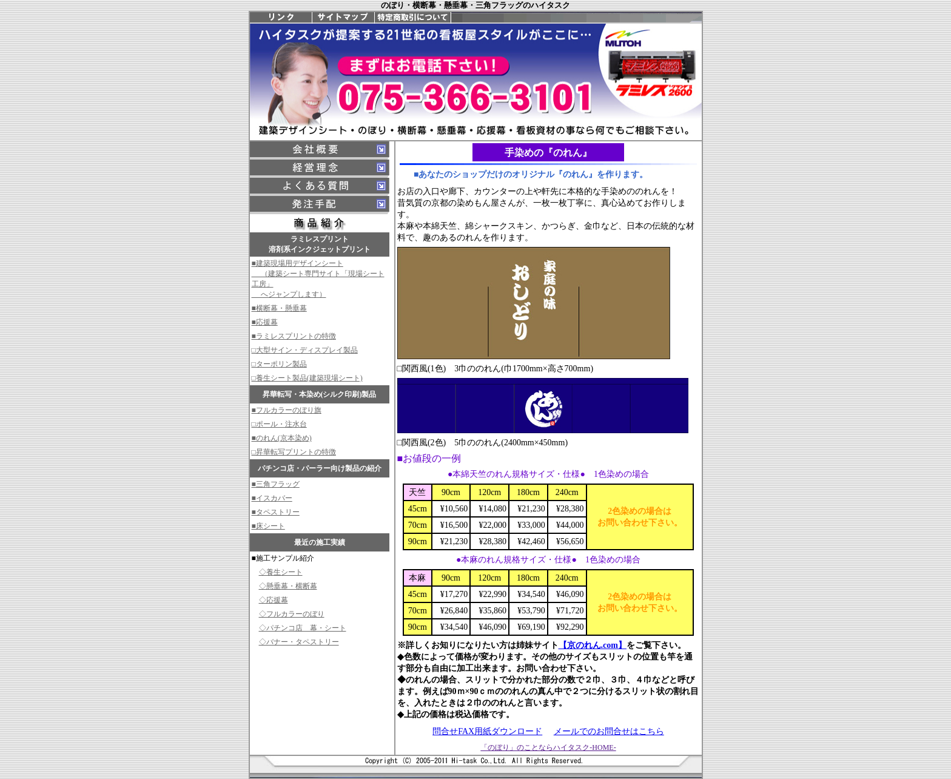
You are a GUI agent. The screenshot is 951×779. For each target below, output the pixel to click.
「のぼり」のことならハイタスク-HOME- (548, 747)
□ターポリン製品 (279, 364)
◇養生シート (281, 572)
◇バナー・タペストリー (299, 642)
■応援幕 (265, 322)
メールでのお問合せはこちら (609, 731)
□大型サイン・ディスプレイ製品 (305, 350)
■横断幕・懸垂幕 (279, 308)
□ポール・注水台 (279, 424)
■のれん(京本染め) (282, 438)
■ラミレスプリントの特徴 (294, 336)
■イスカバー (272, 498)
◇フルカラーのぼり (291, 614)
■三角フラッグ (276, 484)
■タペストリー (276, 512)
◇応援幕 (273, 600)
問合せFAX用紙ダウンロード (487, 731)
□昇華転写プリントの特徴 (294, 452)
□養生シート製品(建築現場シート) (307, 378)
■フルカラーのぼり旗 (286, 410)
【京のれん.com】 (593, 645)
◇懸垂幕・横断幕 (288, 586)
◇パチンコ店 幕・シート (302, 628)
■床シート (268, 526)
